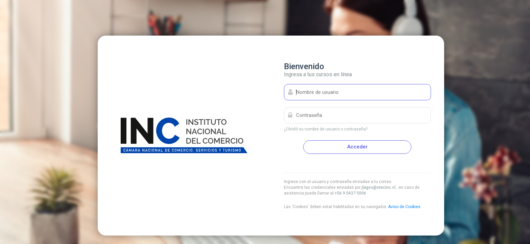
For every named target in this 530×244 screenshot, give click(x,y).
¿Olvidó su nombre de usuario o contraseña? (325, 129)
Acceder (357, 147)
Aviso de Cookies (404, 206)
